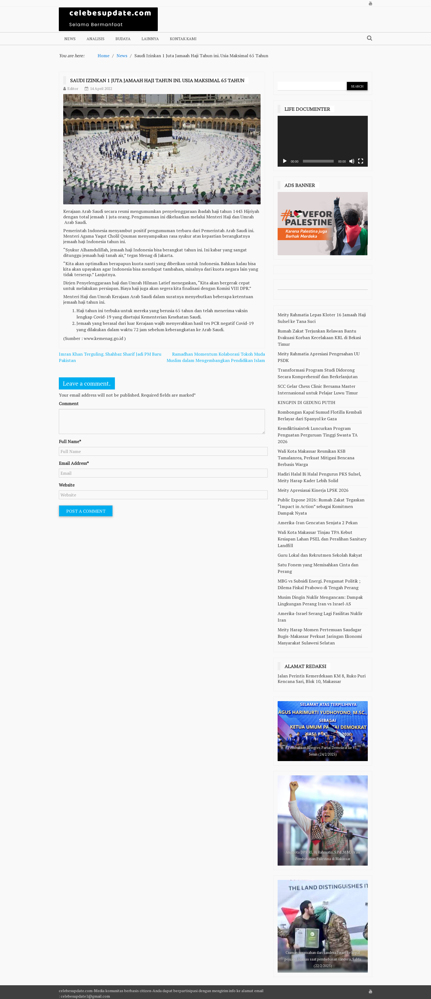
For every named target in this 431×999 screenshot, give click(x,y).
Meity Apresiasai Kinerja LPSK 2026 (313, 490)
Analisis (95, 38)
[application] (323, 141)
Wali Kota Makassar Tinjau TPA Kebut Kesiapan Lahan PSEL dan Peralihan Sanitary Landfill (322, 538)
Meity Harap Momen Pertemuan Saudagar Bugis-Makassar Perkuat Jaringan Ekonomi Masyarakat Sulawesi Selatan (320, 636)
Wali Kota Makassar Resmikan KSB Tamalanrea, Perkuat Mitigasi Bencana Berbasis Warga (316, 457)
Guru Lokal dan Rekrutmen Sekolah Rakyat (320, 555)
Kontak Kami (183, 38)
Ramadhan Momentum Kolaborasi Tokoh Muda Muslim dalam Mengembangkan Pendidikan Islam (216, 357)
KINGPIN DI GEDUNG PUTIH (306, 402)
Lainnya (150, 38)
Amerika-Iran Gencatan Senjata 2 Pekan (318, 523)
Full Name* (70, 441)
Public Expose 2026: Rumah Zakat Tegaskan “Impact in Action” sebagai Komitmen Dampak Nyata (321, 506)
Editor (72, 88)
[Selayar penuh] (360, 161)
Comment (69, 403)
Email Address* (74, 463)
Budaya (123, 38)
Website (66, 485)
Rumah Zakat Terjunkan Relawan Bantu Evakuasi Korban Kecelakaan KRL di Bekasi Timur (319, 337)
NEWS (70, 38)
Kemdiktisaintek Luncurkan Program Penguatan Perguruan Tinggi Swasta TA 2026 (318, 434)
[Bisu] (352, 161)
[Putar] (285, 161)
